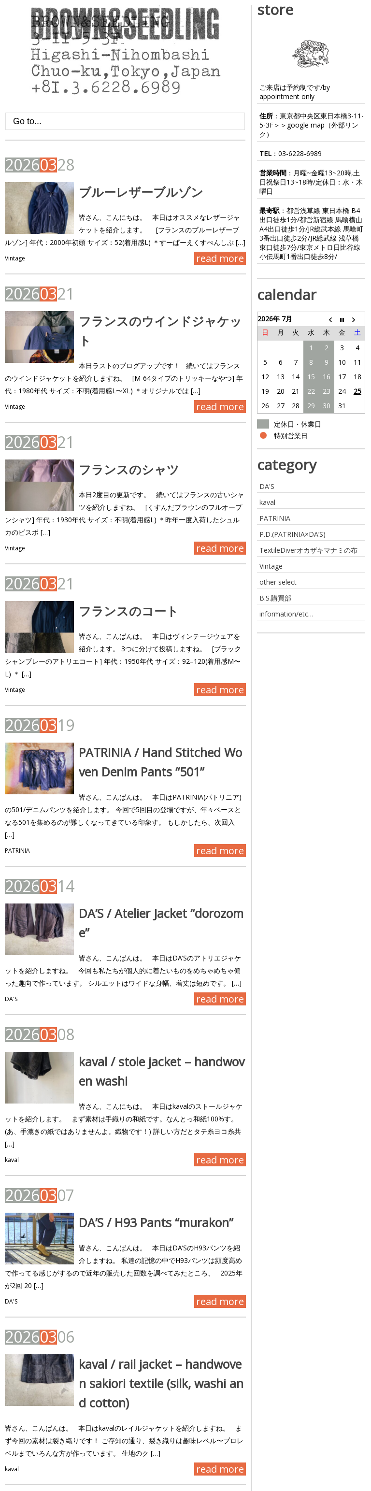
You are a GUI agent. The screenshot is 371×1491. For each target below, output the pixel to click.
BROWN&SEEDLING (37, 1484)
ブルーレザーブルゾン (131, 192)
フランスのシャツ (119, 462)
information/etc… (286, 613)
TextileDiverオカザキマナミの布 (308, 550)
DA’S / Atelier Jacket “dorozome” (156, 881)
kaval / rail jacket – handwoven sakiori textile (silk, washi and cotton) (154, 1332)
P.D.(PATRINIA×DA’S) (292, 534)
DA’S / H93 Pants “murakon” (146, 1171)
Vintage (15, 258)
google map (306, 124)
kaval (12, 1108)
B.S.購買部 (275, 597)
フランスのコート (119, 604)
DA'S (11, 960)
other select (278, 582)
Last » (119, 1453)
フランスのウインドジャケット (157, 321)
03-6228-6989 (300, 153)
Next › (87, 1453)
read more (220, 258)
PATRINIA (17, 819)
